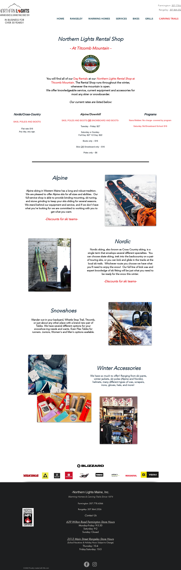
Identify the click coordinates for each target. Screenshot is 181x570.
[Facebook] (86, 564)
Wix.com (46, 568)
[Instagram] (95, 564)
